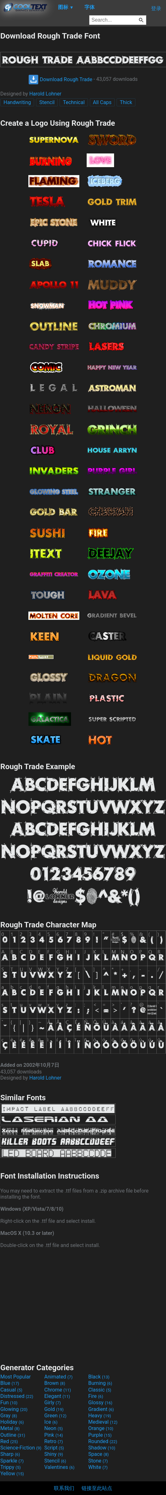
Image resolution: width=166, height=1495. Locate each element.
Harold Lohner (45, 94)
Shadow (101, 1448)
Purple (100, 1435)
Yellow (12, 1473)
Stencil (46, 102)
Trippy (10, 1467)
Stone (98, 1461)
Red (9, 1441)
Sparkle (12, 1461)
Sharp (10, 1454)
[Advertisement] (83, 1305)
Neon (53, 1428)
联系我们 (64, 1488)
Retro (53, 1441)
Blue (9, 1383)
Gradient (101, 1409)
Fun (9, 1402)
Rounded (102, 1441)
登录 (156, 8)
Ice (50, 1422)
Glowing (13, 1409)
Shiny (53, 1454)
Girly (52, 1402)
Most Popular (15, 1377)
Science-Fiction (20, 1448)
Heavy (99, 1416)
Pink (53, 1435)
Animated (58, 1377)
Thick (126, 102)
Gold (54, 1409)
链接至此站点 (97, 1488)
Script (54, 1448)
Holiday (12, 1422)
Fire (95, 1396)
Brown (54, 1383)
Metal (10, 1428)
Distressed (16, 1396)
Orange (100, 1428)
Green (55, 1416)
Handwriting (17, 102)
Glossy (100, 1402)
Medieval (103, 1422)
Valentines (59, 1467)
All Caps (102, 102)
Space (98, 1454)
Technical (73, 102)
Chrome (57, 1390)
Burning (100, 1383)
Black (99, 1377)
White (98, 1467)
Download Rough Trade (60, 79)
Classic (99, 1390)
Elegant (57, 1396)
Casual (11, 1390)
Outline (12, 1435)
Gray (8, 1416)
